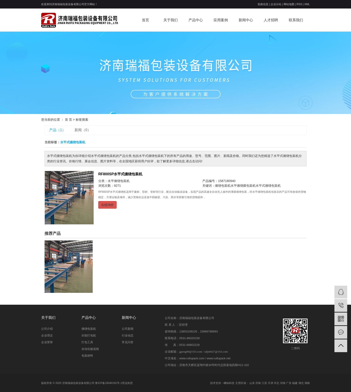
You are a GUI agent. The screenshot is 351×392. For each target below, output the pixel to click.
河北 (276, 383)
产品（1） (57, 130)
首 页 (68, 119)
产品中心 (195, 20)
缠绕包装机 (223, 185)
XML (307, 4)
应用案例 (221, 20)
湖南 (307, 383)
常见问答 (127, 342)
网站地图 (289, 4)
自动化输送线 (90, 349)
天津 (270, 383)
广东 (288, 383)
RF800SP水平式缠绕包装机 (120, 174)
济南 (258, 383)
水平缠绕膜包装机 (243, 185)
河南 (282, 383)
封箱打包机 (88, 335)
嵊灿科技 (229, 383)
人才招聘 (271, 20)
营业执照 (127, 383)
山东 (252, 383)
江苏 (264, 383)
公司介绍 (47, 328)
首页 (145, 20)
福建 (294, 383)
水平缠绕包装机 (119, 181)
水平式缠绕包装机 (268, 185)
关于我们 (170, 20)
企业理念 (47, 335)
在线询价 (107, 205)
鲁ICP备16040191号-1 (108, 383)
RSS (299, 4)
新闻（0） (83, 130)
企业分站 (276, 4)
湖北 (301, 383)
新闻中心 (246, 20)
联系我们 (296, 20)
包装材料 (87, 355)
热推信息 (263, 4)
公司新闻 (127, 328)
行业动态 (127, 335)
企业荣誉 (47, 342)
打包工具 (87, 342)
